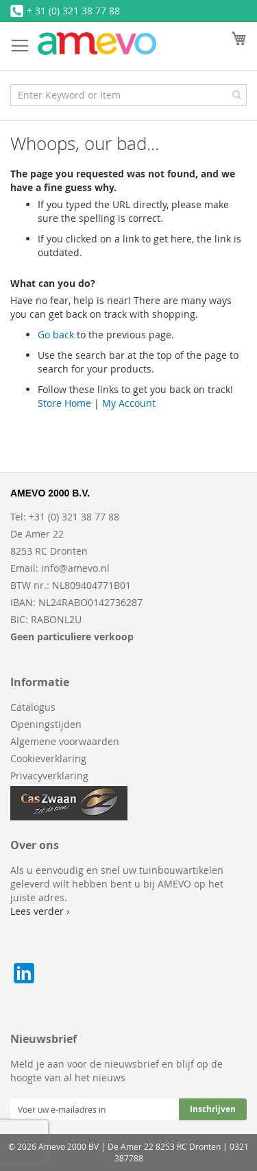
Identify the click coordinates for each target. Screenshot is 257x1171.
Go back (56, 334)
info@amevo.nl (75, 568)
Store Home (64, 403)
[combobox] (128, 95)
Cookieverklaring (48, 758)
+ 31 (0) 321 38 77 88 (73, 10)
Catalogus (33, 707)
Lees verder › (39, 911)
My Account (129, 403)
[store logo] (97, 43)
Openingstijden (46, 724)
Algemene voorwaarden (64, 741)
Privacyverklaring (49, 775)
